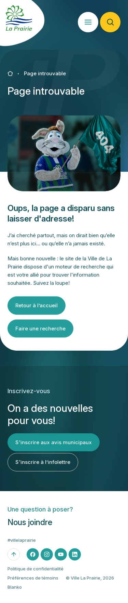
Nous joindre (30, 526)
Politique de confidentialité (35, 572)
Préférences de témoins (33, 581)
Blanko (15, 590)
